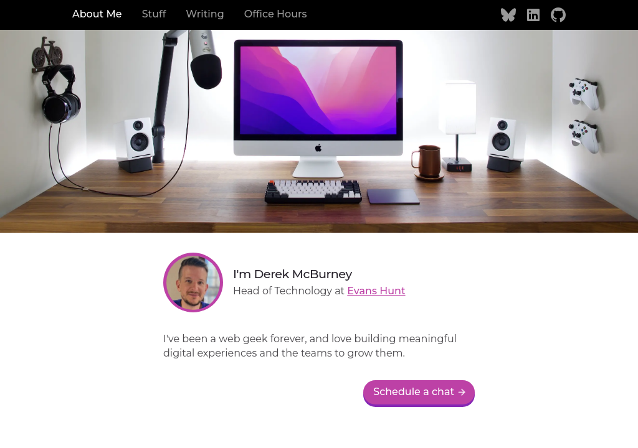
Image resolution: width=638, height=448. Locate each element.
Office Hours (275, 14)
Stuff (154, 14)
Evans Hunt (376, 291)
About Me (97, 14)
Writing (205, 14)
